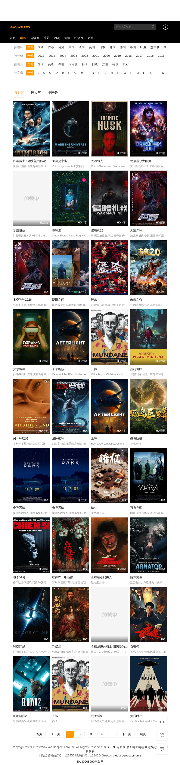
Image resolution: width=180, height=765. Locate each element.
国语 (41, 64)
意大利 (154, 47)
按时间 (19, 92)
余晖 (94, 438)
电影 (23, 38)
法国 (82, 47)
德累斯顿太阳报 (140, 161)
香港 (51, 47)
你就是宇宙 (59, 161)
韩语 (85, 64)
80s (79, 761)
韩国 (112, 47)
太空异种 (136, 230)
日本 (102, 47)
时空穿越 (19, 646)
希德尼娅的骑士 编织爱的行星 (111, 646)
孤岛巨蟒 (136, 438)
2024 (62, 55)
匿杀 (94, 299)
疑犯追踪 (136, 369)
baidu (116, 755)
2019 (117, 55)
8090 (84, 761)
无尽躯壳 (97, 161)
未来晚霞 (58, 369)
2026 (41, 55)
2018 (128, 55)
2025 (52, 55)
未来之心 (136, 299)
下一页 (126, 734)
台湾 (61, 47)
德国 (123, 47)
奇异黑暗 (19, 507)
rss (139, 755)
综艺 (47, 38)
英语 (51, 64)
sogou (124, 755)
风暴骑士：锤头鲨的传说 (29, 161)
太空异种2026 (22, 299)
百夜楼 (134, 646)
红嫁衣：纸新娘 (62, 577)
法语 (105, 64)
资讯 (67, 38)
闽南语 (72, 64)
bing (134, 755)
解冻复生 (136, 577)
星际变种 (58, 438)
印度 (143, 47)
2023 (73, 55)
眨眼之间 (58, 299)
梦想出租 (19, 369)
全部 (30, 47)
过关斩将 (97, 716)
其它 (126, 64)
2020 (106, 55)
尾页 (143, 734)
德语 (115, 64)
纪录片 (78, 38)
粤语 (61, 64)
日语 (95, 64)
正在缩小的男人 (101, 577)
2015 (161, 55)
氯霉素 (56, 230)
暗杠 (94, 507)
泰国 (133, 47)
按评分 (52, 92)
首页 (13, 38)
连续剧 (34, 38)
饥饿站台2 (20, 716)
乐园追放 (19, 230)
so (129, 755)
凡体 (94, 369)
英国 (92, 47)
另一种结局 (20, 438)
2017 (139, 55)
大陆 (41, 47)
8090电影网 (95, 761)
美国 (71, 47)
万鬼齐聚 (136, 507)
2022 (84, 55)
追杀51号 (19, 577)
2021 (95, 55)
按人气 (36, 92)
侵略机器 (97, 230)
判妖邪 (56, 646)
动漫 (57, 38)
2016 (150, 55)
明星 (91, 38)
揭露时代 (136, 716)
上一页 (55, 734)
